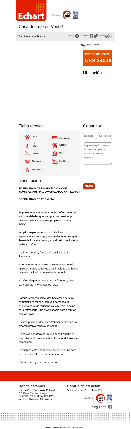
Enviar (89, 186)
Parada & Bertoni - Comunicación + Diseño (65, 428)
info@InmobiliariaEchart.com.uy (39, 399)
